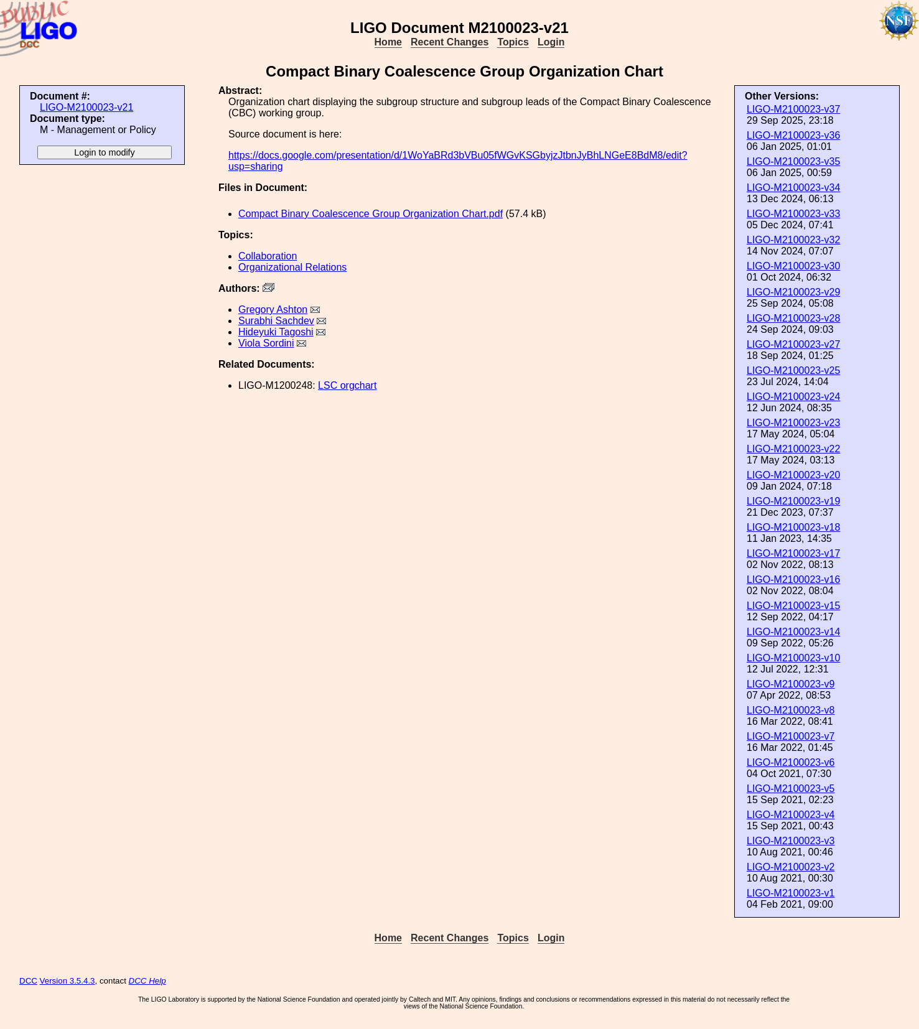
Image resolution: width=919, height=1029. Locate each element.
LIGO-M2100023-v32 (793, 240)
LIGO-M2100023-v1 (790, 893)
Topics (512, 42)
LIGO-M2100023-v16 (793, 579)
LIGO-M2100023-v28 (793, 318)
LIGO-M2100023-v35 (793, 161)
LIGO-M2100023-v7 (790, 736)
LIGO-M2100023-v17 (793, 553)
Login (551, 42)
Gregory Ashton (272, 309)
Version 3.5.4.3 (67, 980)
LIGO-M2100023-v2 (790, 867)
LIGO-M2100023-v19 (793, 501)
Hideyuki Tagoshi (276, 332)
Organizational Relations (292, 267)
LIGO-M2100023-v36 (793, 135)
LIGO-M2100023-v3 (790, 841)
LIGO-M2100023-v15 (793, 605)
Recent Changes (449, 42)
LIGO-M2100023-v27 (793, 344)
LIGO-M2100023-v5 (790, 788)
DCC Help (147, 980)
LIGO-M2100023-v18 (793, 527)
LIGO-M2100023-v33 (793, 213)
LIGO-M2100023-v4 (790, 814)
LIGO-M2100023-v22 (793, 449)
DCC (28, 980)
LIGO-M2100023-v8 (790, 710)
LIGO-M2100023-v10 (793, 658)
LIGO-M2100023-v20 (793, 475)
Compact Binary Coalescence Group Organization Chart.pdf (370, 213)
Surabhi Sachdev (276, 320)
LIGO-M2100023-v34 (793, 187)
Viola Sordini (266, 343)
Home (388, 42)
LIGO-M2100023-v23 (793, 422)
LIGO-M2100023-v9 (790, 684)
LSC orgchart (347, 385)
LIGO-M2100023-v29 (793, 292)
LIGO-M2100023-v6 (790, 762)
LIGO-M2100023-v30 (793, 266)
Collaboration (267, 256)
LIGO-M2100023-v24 (793, 396)
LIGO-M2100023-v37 (793, 109)
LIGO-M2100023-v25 (793, 370)
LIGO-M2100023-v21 (86, 107)
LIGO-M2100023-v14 (793, 631)
